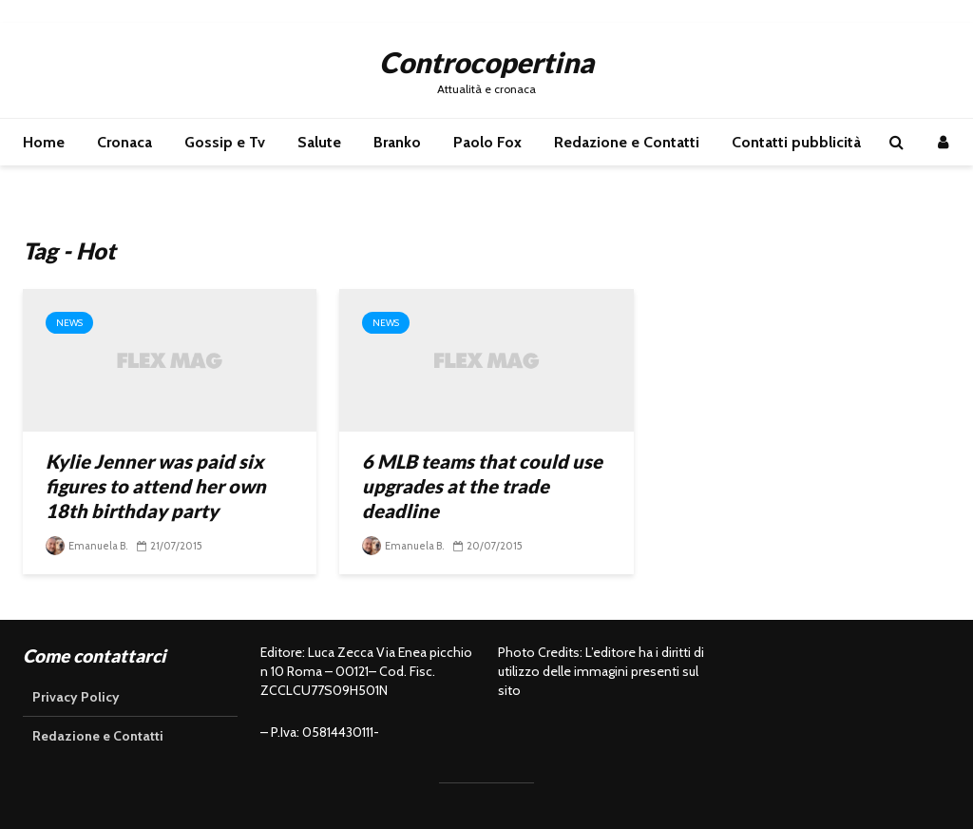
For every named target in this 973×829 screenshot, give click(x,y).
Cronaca (124, 142)
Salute (319, 142)
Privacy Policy (76, 696)
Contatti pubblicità (796, 142)
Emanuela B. (86, 545)
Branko (397, 142)
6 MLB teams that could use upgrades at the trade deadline (482, 486)
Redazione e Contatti (626, 142)
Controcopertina (486, 62)
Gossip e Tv (224, 142)
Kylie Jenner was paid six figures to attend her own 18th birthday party (156, 486)
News (69, 323)
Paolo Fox (487, 142)
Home (44, 142)
